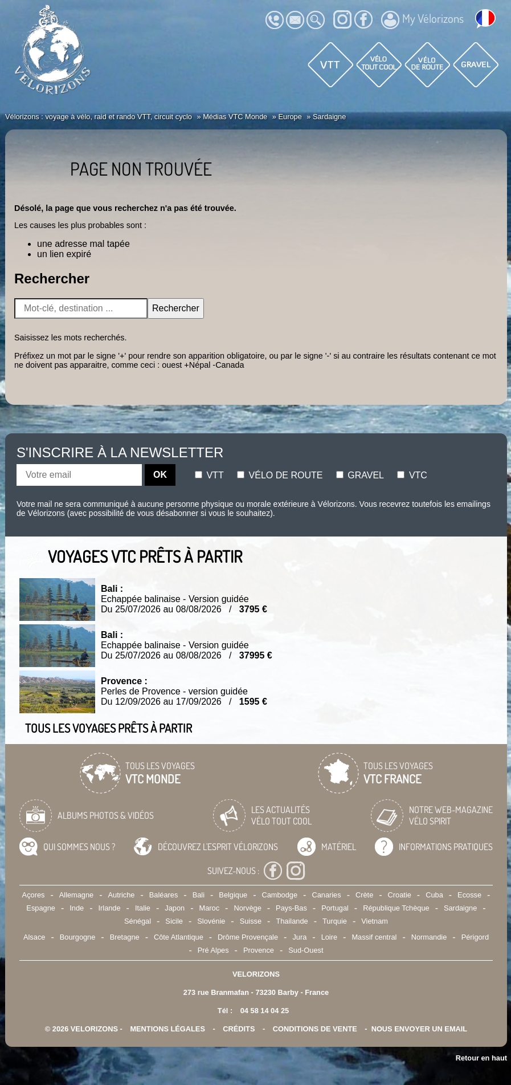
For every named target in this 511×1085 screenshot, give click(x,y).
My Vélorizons (422, 20)
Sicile (174, 921)
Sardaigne (460, 908)
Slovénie (211, 921)
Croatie (399, 895)
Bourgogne (78, 937)
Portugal (335, 908)
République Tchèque (396, 908)
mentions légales (167, 1029)
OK (160, 474)
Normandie (429, 937)
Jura (299, 937)
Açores (33, 895)
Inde (77, 908)
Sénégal (137, 921)
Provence (258, 950)
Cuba (434, 895)
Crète (364, 895)
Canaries (326, 895)
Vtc (412, 475)
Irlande (109, 908)
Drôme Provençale (248, 937)
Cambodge (279, 895)
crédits (239, 1029)
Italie (142, 908)
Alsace (34, 937)
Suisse (250, 921)
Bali (199, 895)
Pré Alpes (213, 950)
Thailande (292, 921)
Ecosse (469, 895)
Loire (329, 937)
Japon (175, 908)
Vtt (209, 475)
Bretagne (125, 937)
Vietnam (374, 921)
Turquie (334, 921)
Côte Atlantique (178, 937)
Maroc (209, 908)
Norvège (247, 908)
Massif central (373, 937)
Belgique (233, 895)
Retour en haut (481, 1058)
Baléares (163, 895)
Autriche (121, 895)
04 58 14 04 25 (264, 1010)
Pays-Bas (291, 908)
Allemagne (76, 895)
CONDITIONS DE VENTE (315, 1029)
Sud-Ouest (305, 950)
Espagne (40, 908)
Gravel (360, 475)
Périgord (475, 937)
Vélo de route (279, 475)
